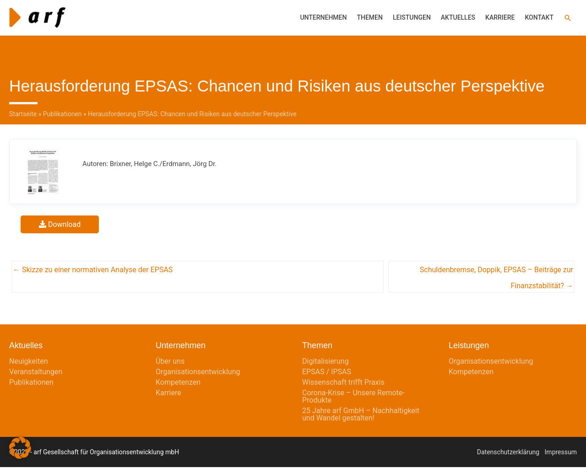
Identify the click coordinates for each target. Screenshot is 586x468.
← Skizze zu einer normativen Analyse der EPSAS (93, 270)
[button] (568, 18)
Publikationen (62, 114)
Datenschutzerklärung (508, 453)
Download (60, 225)
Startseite (23, 114)
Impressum (561, 453)
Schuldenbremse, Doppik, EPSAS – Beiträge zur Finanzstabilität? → (496, 273)
